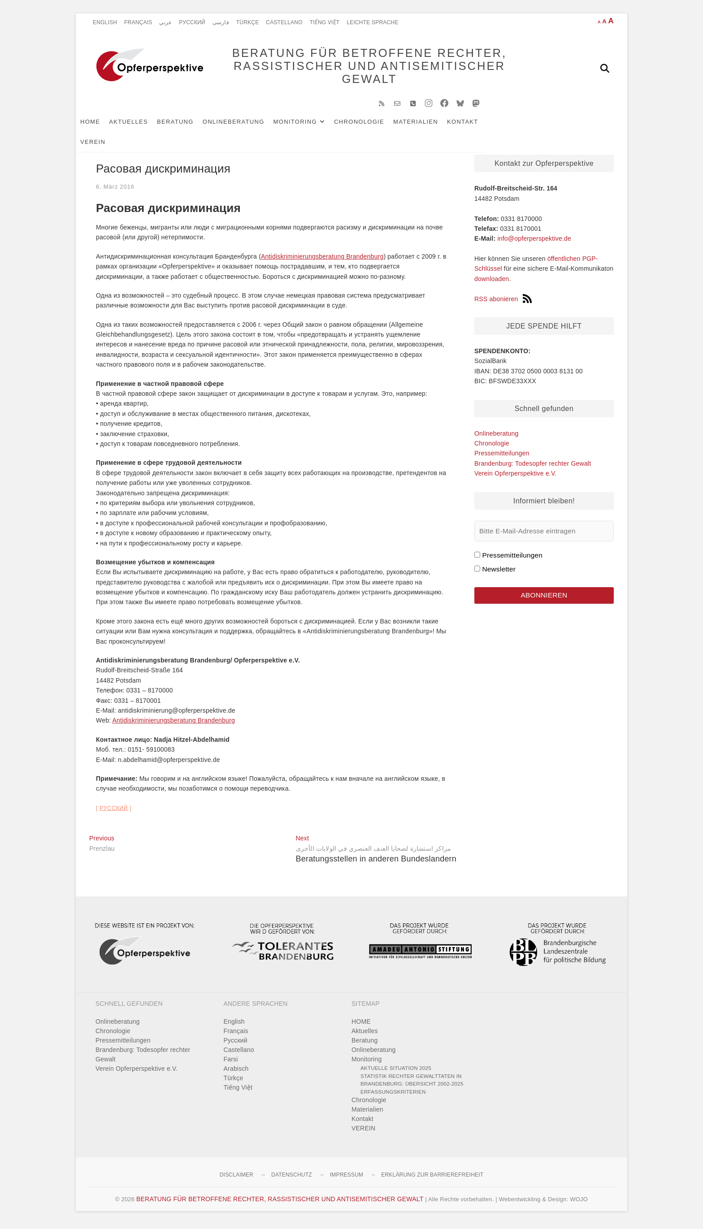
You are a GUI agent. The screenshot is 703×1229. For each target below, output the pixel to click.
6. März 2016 (115, 191)
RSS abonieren (503, 303)
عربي (165, 22)
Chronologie (372, 126)
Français (138, 22)
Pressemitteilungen (501, 457)
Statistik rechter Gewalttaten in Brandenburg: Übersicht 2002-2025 (412, 1084)
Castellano (284, 22)
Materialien (429, 126)
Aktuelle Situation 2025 (395, 1072)
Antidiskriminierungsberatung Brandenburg (322, 260)
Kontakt (476, 126)
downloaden (491, 283)
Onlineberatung (247, 126)
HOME (103, 126)
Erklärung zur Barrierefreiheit (432, 1179)
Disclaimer (236, 1179)
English (105, 22)
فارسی (221, 22)
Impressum (346, 1179)
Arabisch (236, 1073)
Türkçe (247, 22)
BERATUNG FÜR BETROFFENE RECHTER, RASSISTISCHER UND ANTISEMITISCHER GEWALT (356, 68)
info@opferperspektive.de (534, 243)
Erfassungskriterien (393, 1096)
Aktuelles (141, 126)
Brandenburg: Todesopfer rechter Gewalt (532, 468)
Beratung (188, 126)
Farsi (231, 1063)
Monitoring (308, 126)
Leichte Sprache (372, 22)
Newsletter (499, 573)
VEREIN (513, 126)
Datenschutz (291, 1179)
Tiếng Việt (325, 22)
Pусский (192, 22)
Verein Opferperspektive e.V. (515, 477)
